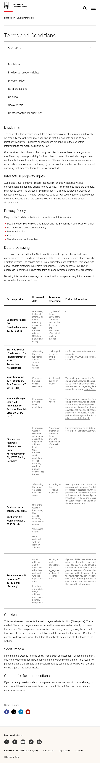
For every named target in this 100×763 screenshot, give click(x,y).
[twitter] (13, 712)
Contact (11, 235)
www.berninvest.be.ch (28, 239)
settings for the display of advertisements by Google (82, 416)
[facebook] (6, 712)
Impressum (11, 202)
